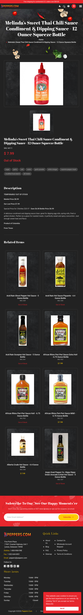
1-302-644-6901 (14, 554)
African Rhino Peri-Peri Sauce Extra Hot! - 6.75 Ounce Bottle (60, 356)
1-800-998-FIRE (16, 550)
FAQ (47, 550)
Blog (47, 547)
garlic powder (40, 169)
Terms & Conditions (64, 554)
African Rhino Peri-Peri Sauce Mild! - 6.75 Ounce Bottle (60, 414)
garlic (15, 169)
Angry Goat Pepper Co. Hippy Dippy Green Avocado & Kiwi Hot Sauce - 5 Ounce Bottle (60, 474)
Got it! (62, 608)
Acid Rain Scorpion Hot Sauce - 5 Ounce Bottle (22, 356)
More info (49, 604)
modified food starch (32, 174)
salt (22, 169)
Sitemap (48, 554)
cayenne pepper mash (13, 174)
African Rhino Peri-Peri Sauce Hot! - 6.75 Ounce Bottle (22, 414)
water (30, 169)
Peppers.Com (27, 611)
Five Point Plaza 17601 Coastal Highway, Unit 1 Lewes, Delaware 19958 (16, 544)
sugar (8, 169)
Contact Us (61, 540)
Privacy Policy (62, 550)
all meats (47, 174)
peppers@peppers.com (18, 558)
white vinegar (54, 169)
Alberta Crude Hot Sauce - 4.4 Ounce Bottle (23, 466)
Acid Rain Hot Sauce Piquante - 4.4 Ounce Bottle (60, 297)
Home (41, 40)
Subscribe (67, 517)
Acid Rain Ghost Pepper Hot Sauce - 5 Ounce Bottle (22, 297)
